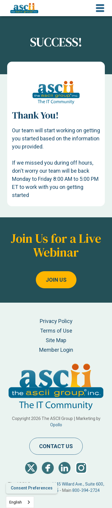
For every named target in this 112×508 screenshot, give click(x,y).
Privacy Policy (56, 321)
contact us (56, 446)
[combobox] (20, 502)
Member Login (56, 350)
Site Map (56, 340)
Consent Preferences (32, 488)
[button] (100, 8)
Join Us (56, 280)
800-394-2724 (86, 490)
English (15, 502)
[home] (23, 8)
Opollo (56, 424)
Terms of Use (56, 330)
